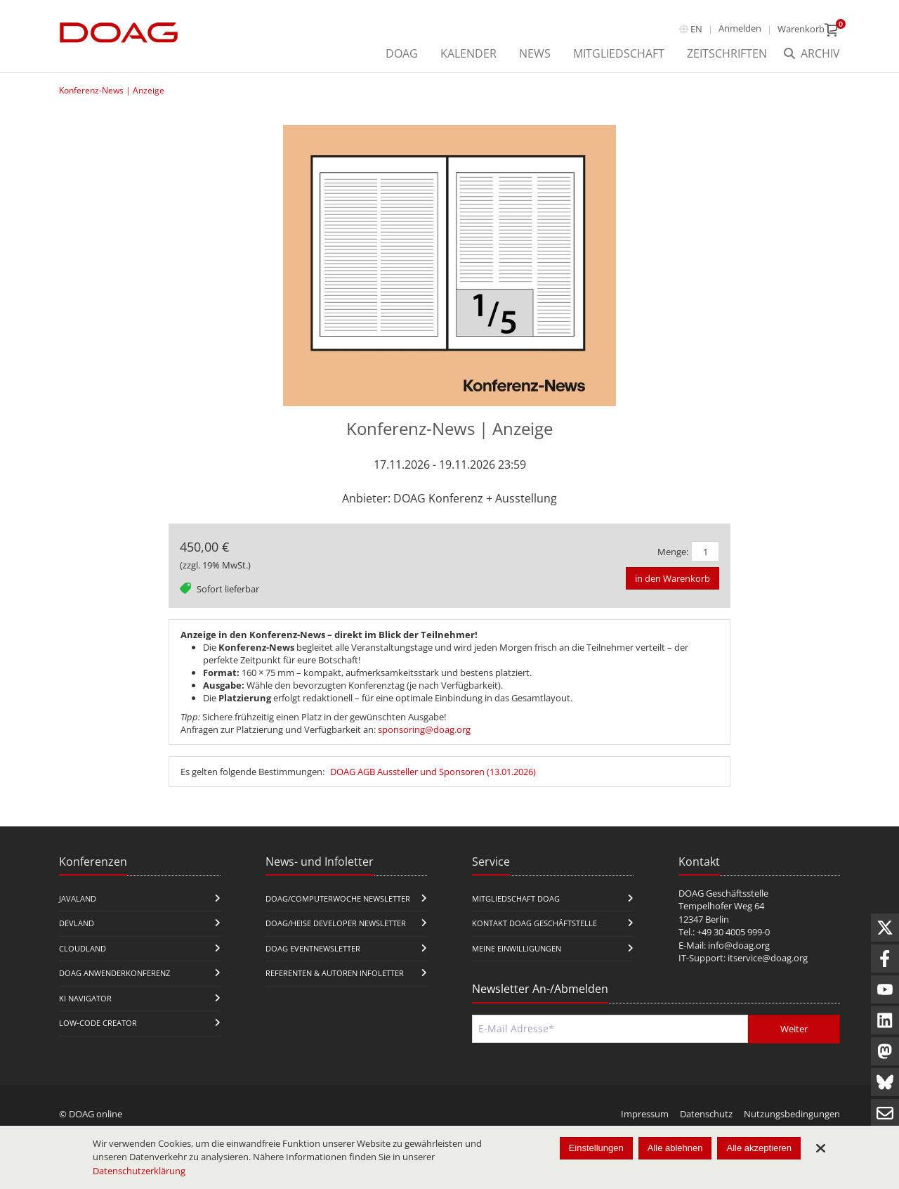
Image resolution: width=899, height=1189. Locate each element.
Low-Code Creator (98, 1023)
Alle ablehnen (675, 1148)
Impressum (645, 1113)
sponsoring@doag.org (424, 729)
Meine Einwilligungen (516, 948)
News (535, 53)
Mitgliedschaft (618, 53)
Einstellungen (596, 1148)
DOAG (402, 53)
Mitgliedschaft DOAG (516, 898)
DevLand (76, 923)
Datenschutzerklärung (139, 1170)
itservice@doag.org (768, 957)
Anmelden (739, 28)
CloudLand (82, 948)
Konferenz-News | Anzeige (111, 90)
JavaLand (77, 898)
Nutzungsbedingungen (792, 1113)
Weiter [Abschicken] (794, 1028)
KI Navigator (85, 998)
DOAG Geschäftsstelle (723, 893)
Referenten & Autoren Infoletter (334, 973)
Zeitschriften (727, 53)
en (696, 28)
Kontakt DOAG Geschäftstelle (534, 923)
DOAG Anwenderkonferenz (114, 973)
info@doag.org (739, 945)
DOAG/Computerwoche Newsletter (337, 898)
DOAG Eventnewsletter (312, 948)
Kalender (468, 53)
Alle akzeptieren (759, 1148)
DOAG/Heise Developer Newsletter (335, 923)
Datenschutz (706, 1113)
